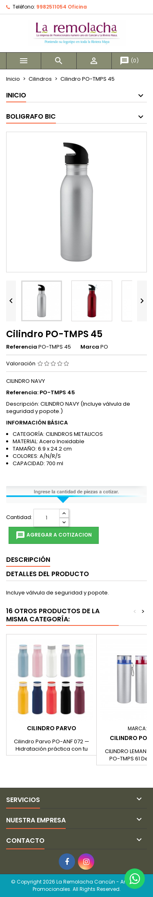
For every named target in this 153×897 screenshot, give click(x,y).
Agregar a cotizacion (54, 535)
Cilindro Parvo (51, 728)
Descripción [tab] (28, 559)
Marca (89, 347)
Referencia (21, 347)
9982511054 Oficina (61, 6)
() (129, 60)
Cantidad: (19, 517)
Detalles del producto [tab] (47, 574)
